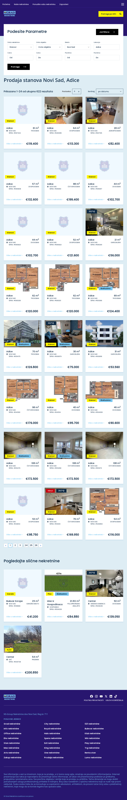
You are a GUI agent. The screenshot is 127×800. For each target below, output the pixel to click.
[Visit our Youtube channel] (101, 695)
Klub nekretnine (92, 732)
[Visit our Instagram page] (96, 695)
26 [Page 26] (36, 544)
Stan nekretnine (12, 742)
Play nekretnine (92, 742)
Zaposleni (63, 4)
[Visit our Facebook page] (91, 695)
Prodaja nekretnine (54, 756)
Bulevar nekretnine (94, 727)
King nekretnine (52, 746)
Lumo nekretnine (93, 756)
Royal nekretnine (52, 727)
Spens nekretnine (53, 737)
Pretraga (18, 65)
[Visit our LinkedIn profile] (110, 695)
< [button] (5, 544)
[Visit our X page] (106, 695)
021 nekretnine (92, 722)
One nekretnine (52, 751)
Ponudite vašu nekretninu (44, 4)
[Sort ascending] (74, 90)
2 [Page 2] (15, 544)
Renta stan (90, 751)
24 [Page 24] (26, 544)
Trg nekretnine (92, 746)
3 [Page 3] (20, 544)
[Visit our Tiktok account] (115, 695)
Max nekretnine (11, 746)
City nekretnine (52, 722)
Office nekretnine (12, 732)
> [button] (40, 544)
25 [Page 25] (31, 544)
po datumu (103, 90)
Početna (6, 4)
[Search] (120, 14)
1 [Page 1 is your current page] (10, 544)
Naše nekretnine (21, 4)
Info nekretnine (11, 727)
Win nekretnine (92, 737)
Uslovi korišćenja (114, 699)
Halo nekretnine (52, 732)
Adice (98, 46)
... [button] (23, 544)
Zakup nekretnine (12, 756)
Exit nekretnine (51, 742)
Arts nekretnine (11, 751)
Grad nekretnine (12, 722)
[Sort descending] (79, 90)
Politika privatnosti (94, 699)
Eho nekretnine (11, 737)
